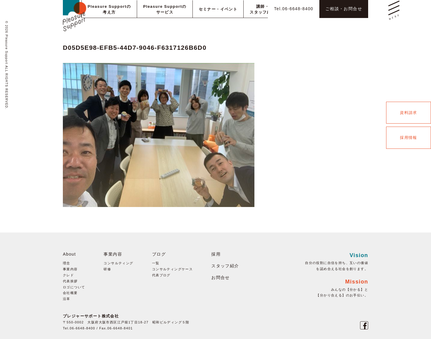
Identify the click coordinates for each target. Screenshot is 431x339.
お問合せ (220, 277)
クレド (68, 275)
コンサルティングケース (172, 269)
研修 (107, 269)
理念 (66, 263)
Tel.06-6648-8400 (293, 8)
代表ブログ (161, 275)
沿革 (66, 299)
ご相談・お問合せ (343, 8)
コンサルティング (118, 263)
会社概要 (70, 293)
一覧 (156, 263)
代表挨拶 (70, 281)
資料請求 (408, 112)
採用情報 (408, 137)
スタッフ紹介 (225, 265)
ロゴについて (74, 287)
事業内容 (70, 269)
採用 (216, 254)
